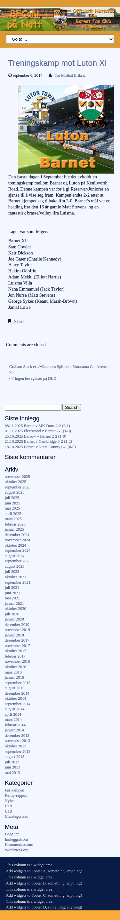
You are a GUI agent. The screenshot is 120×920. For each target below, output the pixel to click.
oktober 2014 (15, 698)
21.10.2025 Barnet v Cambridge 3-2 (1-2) (38, 441)
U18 (8, 806)
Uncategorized (16, 816)
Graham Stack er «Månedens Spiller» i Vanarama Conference (58, 366)
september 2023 (17, 561)
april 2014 (13, 714)
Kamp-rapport (16, 795)
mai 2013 (12, 772)
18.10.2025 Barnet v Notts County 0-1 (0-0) (40, 447)
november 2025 (17, 476)
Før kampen (14, 790)
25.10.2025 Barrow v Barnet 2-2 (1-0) (35, 436)
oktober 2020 (15, 608)
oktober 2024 (15, 545)
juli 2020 (12, 614)
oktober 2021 (15, 577)
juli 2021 (12, 587)
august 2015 (14, 688)
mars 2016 (13, 672)
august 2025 (14, 492)
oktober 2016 (15, 667)
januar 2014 (14, 730)
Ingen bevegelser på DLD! (36, 378)
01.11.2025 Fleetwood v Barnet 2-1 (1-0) (38, 431)
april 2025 (13, 513)
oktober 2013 (15, 746)
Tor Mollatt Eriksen (70, 75)
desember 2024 (17, 535)
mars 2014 (13, 719)
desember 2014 (17, 693)
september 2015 (17, 683)
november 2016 (17, 661)
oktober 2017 (15, 651)
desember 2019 (17, 624)
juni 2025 (12, 503)
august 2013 (14, 756)
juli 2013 (12, 762)
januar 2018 (14, 635)
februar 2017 (15, 656)
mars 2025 (13, 519)
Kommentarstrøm (19, 844)
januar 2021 (14, 603)
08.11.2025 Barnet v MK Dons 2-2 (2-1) (37, 426)
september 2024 (17, 550)
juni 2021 (12, 593)
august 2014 (14, 709)
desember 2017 (17, 640)
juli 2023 (12, 571)
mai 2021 (12, 598)
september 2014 (17, 704)
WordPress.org (16, 850)
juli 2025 (12, 497)
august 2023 (14, 566)
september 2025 (17, 487)
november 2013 (17, 740)
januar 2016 (14, 677)
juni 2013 (12, 767)
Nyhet (19, 321)
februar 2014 (15, 725)
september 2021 (17, 582)
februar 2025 (15, 524)
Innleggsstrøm (16, 839)
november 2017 (17, 645)
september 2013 (17, 751)
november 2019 (17, 630)
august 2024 (14, 556)
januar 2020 (14, 619)
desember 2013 (17, 735)
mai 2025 (12, 508)
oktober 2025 (15, 481)
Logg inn (12, 834)
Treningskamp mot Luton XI (57, 62)
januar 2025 (14, 529)
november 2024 (17, 540)
